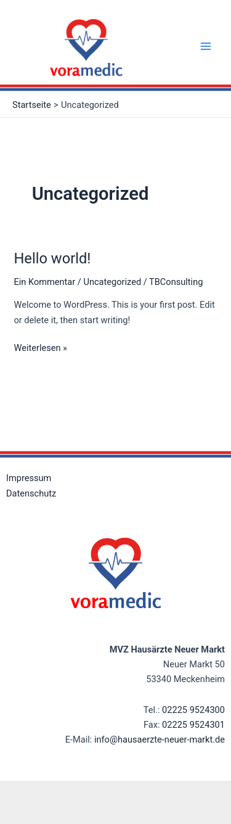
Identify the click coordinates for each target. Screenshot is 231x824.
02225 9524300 (193, 709)
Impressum (28, 478)
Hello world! (52, 258)
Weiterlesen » (40, 346)
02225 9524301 (193, 724)
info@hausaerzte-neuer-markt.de (159, 739)
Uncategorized (112, 281)
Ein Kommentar (44, 281)
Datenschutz (31, 493)
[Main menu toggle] (206, 46)
